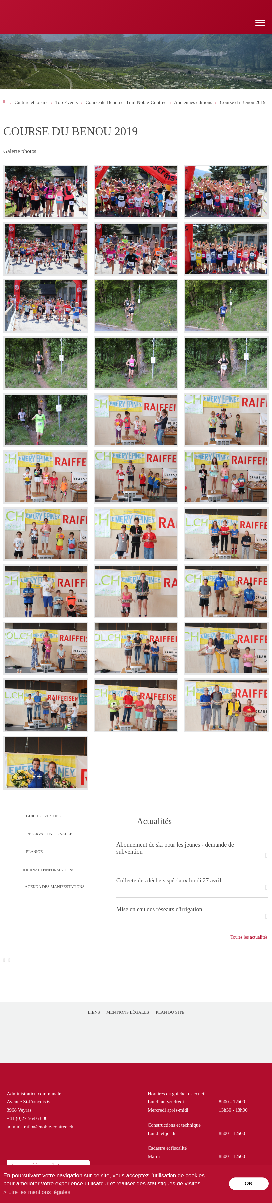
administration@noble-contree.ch (40, 1126)
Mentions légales (127, 1012)
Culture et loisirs (30, 102)
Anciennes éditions (193, 102)
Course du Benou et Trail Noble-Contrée (126, 102)
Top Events (66, 102)
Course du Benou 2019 (243, 102)
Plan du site (170, 1012)
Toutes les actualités (249, 937)
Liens (94, 1012)
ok (248, 1184)
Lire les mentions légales (39, 1192)
